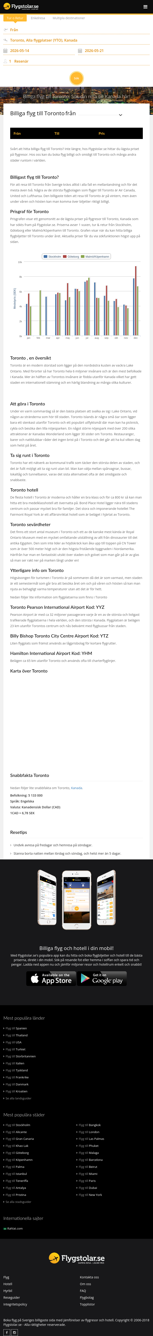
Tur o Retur (15, 18)
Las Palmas (90, 1139)
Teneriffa (15, 1181)
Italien (13, 1063)
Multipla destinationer (69, 18)
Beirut (86, 1167)
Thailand (15, 1035)
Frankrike (16, 1077)
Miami (86, 1174)
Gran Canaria (18, 1139)
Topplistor (87, 1304)
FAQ (83, 1291)
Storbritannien (19, 1056)
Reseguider (11, 1297)
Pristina (14, 1195)
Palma (13, 1167)
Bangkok (88, 1125)
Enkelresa (38, 18)
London (87, 1132)
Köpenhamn (18, 1160)
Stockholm (16, 1125)
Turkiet (14, 1049)
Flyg (6, 1277)
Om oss (85, 1284)
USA (12, 1042)
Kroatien (15, 1091)
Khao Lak (15, 1146)
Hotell (7, 1284)
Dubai (86, 1188)
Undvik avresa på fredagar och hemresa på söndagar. (53, 845)
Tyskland (15, 1070)
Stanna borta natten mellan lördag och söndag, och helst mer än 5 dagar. (67, 853)
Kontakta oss (89, 1277)
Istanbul (15, 1174)
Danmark (16, 1084)
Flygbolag (87, 1297)
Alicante (15, 1132)
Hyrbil (7, 1291)
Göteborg (16, 1153)
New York (89, 1195)
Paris (86, 1181)
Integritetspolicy (15, 1304)
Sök (76, 78)
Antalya (14, 1188)
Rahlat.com (13, 1228)
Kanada (76, 788)
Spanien (15, 1028)
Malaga (87, 1153)
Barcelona (89, 1160)
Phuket (87, 1146)
